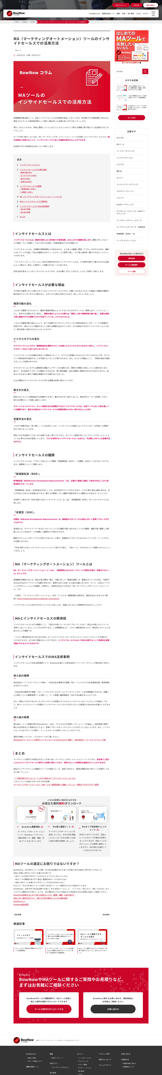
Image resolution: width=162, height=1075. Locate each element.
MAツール (18, 50)
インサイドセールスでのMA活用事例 (34, 206)
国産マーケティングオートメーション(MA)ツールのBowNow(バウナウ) (57, 1040)
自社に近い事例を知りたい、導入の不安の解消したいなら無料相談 (41, 898)
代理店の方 (125, 1059)
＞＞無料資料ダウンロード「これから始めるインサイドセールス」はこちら (45, 778)
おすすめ (120, 137)
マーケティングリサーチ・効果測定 (131, 227)
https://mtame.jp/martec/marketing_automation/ (38, 598)
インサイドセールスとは (30, 164)
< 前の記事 (17, 914)
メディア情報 (82, 1064)
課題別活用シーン (108, 13)
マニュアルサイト (105, 1065)
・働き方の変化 (24, 178)
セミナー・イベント (84, 1068)
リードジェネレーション (126, 240)
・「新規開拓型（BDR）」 (28, 189)
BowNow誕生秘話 (21, 904)
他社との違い (32, 1058)
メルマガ (120, 164)
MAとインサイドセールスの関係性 (33, 201)
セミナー (146, 13)
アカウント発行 (104, 1054)
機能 (118, 13)
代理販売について (128, 1067)
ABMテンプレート (57, 1058)
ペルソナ (120, 197)
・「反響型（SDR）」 (26, 192)
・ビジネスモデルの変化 (28, 175)
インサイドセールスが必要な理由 (33, 169)
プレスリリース (83, 1061)
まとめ (22, 216)
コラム (138, 13)
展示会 (119, 171)
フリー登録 (132, 271)
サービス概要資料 (131, 265)
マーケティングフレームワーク (129, 220)
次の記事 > (106, 914)
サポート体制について (35, 1061)
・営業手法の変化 (25, 181)
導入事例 (131, 13)
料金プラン (54, 1063)
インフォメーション (84, 1058)
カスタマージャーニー (125, 191)
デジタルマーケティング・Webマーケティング (131, 212)
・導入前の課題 (24, 209)
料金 (123, 13)
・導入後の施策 (24, 212)
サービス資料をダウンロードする (49, 1009)
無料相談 (131, 258)
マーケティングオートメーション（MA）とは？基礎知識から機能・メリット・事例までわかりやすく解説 (56, 784)
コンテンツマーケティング (127, 184)
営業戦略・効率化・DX (126, 233)
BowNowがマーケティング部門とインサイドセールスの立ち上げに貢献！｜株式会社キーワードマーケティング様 (60, 739)
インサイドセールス (125, 157)
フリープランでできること (60, 1067)
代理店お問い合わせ (129, 1063)
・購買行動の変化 (25, 172)
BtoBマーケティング (125, 204)
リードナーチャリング (126, 151)
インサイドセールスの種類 (30, 186)
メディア (79, 1054)
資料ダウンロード (105, 1059)
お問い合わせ (113, 1009)
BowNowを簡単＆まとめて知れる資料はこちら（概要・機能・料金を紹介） (44, 895)
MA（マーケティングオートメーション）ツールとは (41, 196)
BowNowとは (95, 13)
